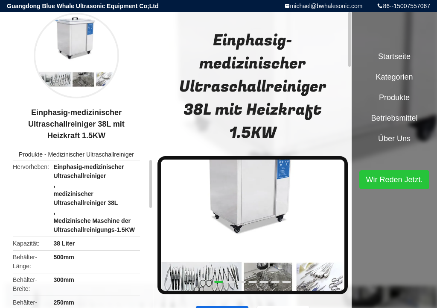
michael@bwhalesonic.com (326, 6)
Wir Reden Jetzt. (394, 179)
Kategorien (394, 77)
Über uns (394, 138)
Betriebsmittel (394, 118)
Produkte (31, 154)
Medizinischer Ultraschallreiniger (91, 154)
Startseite (394, 56)
